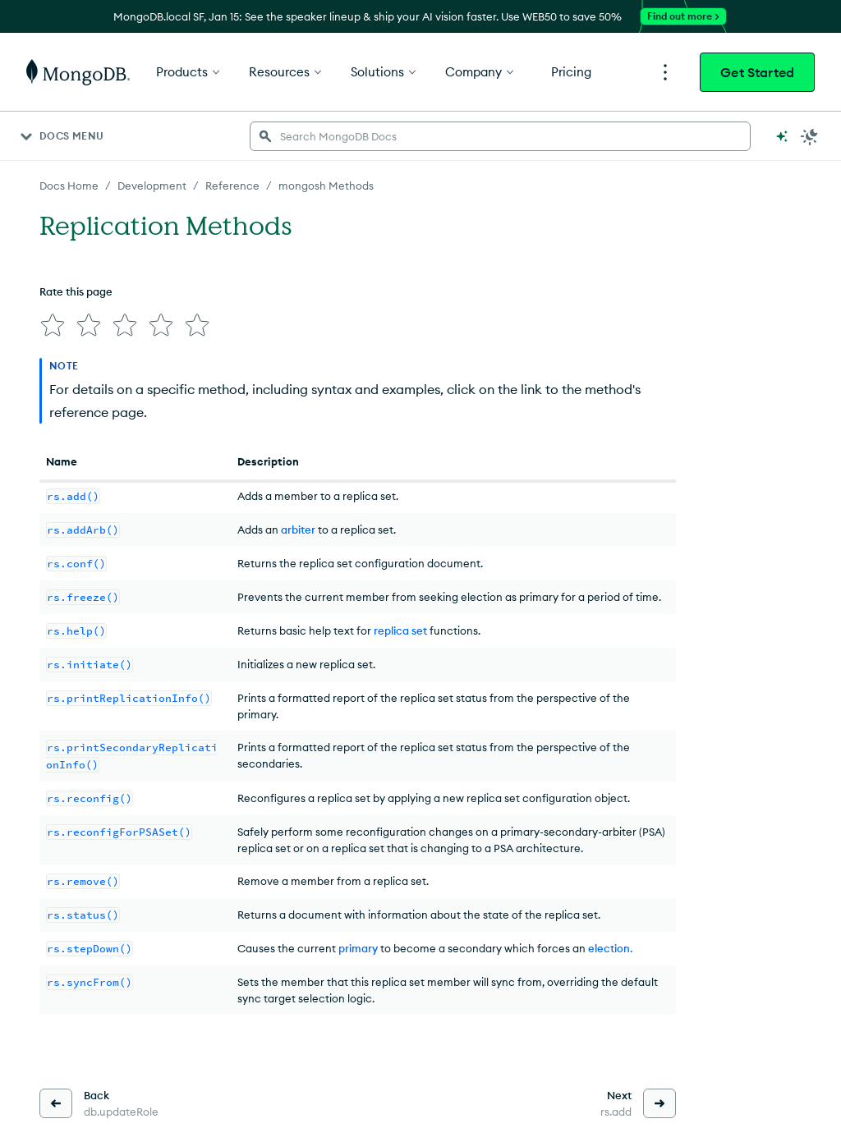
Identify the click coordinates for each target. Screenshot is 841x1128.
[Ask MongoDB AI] (781, 136)
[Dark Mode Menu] (809, 136)
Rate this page (76, 291)
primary (358, 948)
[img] (52, 325)
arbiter (298, 529)
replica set (400, 630)
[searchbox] (500, 136)
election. (610, 948)
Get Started (757, 72)
